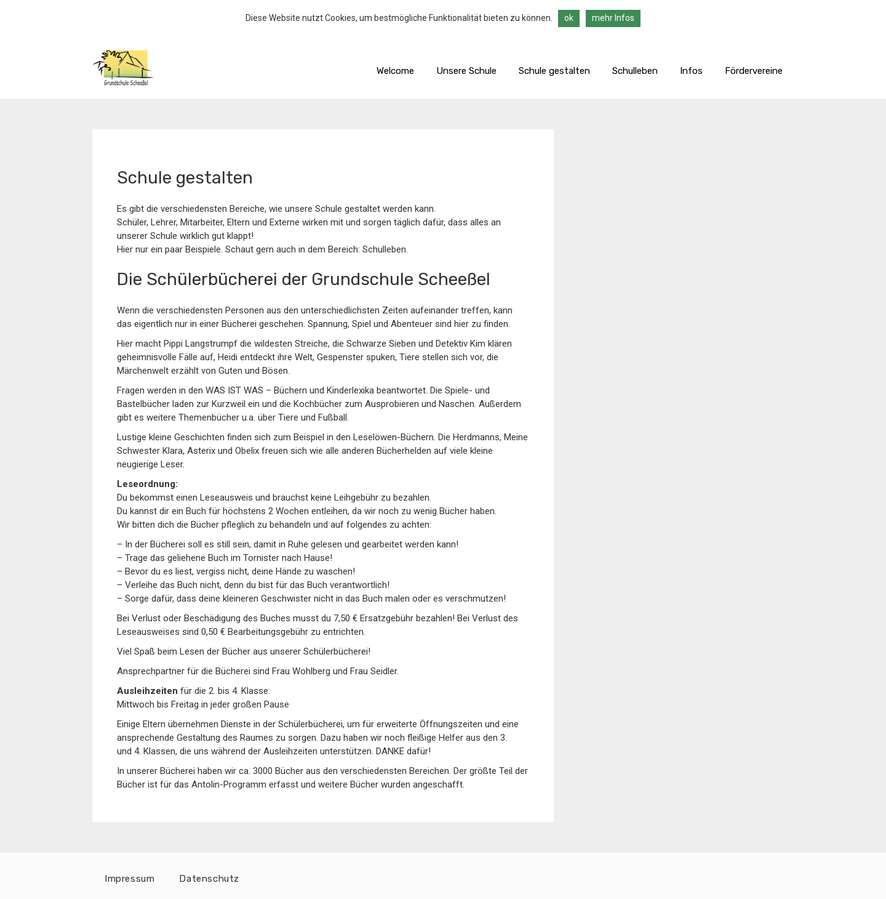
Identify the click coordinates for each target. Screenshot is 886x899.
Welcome (395, 70)
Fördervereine (754, 70)
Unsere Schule (466, 70)
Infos (691, 70)
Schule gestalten (554, 70)
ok (568, 18)
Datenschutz (209, 878)
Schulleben (635, 70)
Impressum (129, 878)
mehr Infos (613, 18)
